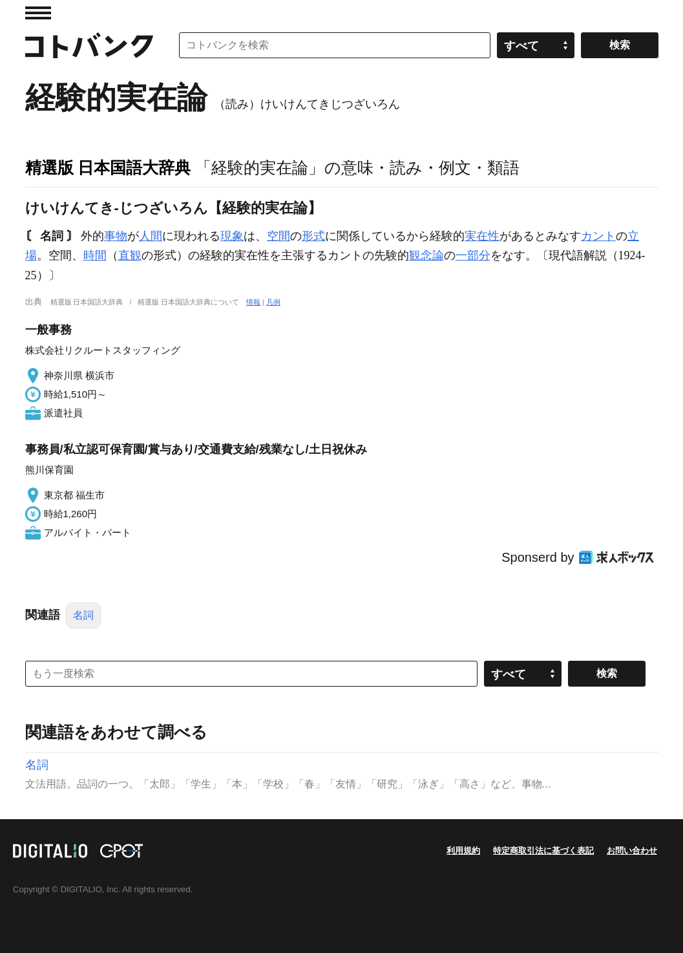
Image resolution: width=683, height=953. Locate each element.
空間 (278, 236)
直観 (130, 255)
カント (598, 236)
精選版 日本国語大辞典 (108, 167)
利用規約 (463, 850)
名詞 (83, 615)
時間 (95, 255)
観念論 (426, 255)
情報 (253, 302)
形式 (313, 236)
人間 (150, 236)
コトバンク (89, 45)
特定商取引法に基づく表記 (543, 850)
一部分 (473, 255)
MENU (38, 13)
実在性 (482, 236)
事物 (115, 236)
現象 (232, 236)
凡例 (273, 302)
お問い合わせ (632, 850)
